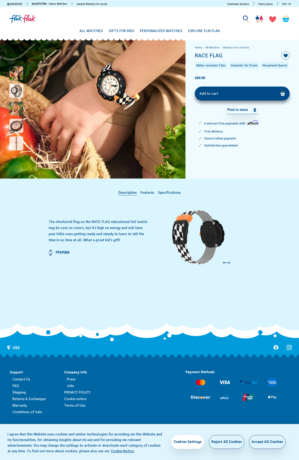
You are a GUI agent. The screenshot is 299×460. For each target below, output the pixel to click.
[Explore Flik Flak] (204, 31)
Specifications (169, 192)
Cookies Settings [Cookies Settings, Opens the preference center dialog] (188, 441)
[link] (39, 3)
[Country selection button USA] (13, 347)
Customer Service (238, 4)
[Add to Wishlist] (285, 55)
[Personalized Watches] (161, 31)
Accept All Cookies (267, 441)
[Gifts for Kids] (121, 31)
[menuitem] (91, 30)
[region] (242, 108)
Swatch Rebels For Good (92, 4)
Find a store (265, 4)
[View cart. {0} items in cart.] (286, 19)
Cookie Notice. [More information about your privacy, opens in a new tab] (123, 451)
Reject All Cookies (226, 441)
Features (147, 192)
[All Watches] (91, 31)
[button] (272, 18)
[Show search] (245, 19)
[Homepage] (22, 19)
